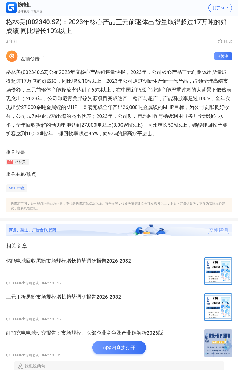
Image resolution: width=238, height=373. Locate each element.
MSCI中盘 (17, 188)
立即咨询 (218, 230)
